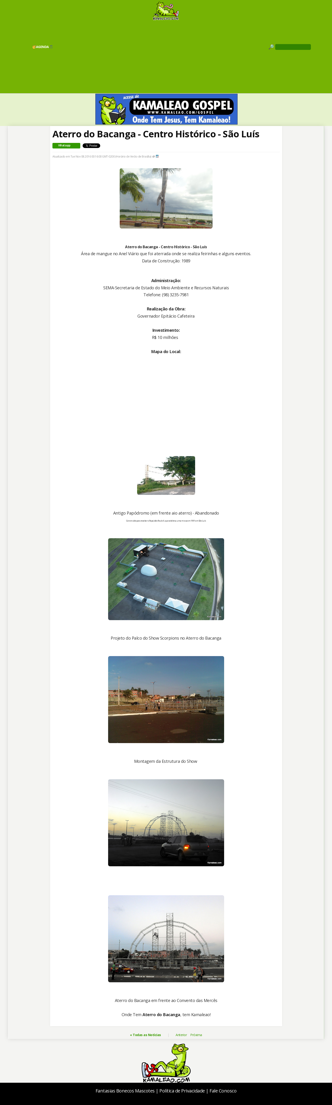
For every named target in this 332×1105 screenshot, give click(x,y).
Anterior (181, 1035)
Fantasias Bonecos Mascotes (125, 1091)
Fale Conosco (223, 1091)
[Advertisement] (166, 56)
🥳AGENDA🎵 (42, 47)
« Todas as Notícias (145, 1035)
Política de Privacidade (182, 1091)
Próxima (196, 1035)
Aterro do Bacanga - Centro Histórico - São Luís (155, 133)
